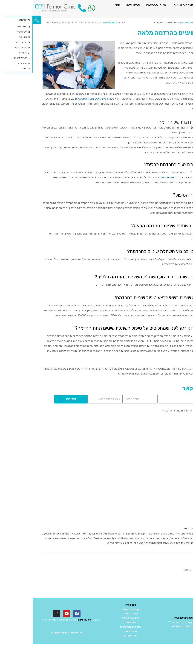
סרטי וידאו (100, 5)
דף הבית (179, 22)
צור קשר (182, 12)
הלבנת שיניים (98, 613)
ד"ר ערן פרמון (79, 22)
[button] (4, 20)
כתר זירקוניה (98, 635)
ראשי (184, 5)
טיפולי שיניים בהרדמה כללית (57, 98)
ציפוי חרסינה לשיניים (98, 626)
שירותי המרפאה (124, 5)
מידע (84, 5)
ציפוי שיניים (98, 622)
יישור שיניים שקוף (98, 618)
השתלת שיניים (135, 177)
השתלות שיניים (151, 5)
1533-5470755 (147, 626)
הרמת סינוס (98, 631)
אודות (171, 5)
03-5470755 (169, 626)
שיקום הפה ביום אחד (98, 609)
